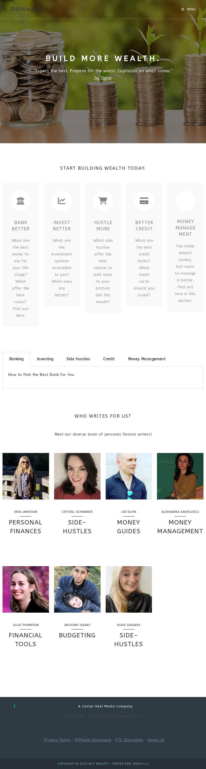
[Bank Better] (21, 201)
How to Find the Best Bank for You (41, 374)
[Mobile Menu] (188, 9)
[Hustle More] (103, 201)
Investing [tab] (45, 359)
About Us (156, 740)
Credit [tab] (109, 359)
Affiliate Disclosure (93, 740)
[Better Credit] (144, 201)
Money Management (185, 228)
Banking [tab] (16, 359)
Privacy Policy (57, 740)
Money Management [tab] (147, 359)
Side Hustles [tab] (78, 359)
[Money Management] (185, 201)
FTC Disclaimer (129, 740)
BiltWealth (26, 9)
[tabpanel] (103, 377)
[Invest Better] (62, 201)
